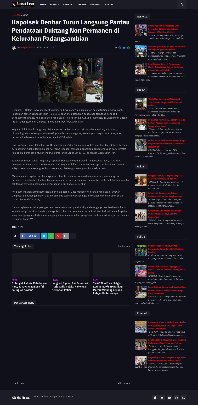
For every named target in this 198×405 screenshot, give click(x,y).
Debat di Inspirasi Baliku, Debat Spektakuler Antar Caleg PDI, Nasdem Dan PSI (165, 249)
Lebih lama (122, 383)
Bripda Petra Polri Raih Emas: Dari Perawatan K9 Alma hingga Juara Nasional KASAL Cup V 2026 (163, 29)
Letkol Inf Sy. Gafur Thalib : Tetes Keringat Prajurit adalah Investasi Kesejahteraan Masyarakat (167, 143)
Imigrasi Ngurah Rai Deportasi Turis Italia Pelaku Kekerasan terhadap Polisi (70, 287)
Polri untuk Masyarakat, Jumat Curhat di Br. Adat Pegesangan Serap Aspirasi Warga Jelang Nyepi (166, 123)
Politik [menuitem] (82, 4)
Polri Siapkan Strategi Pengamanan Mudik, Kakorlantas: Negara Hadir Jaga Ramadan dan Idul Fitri (165, 67)
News (25, 15)
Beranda (16, 15)
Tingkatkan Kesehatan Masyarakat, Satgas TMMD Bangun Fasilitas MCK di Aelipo (165, 102)
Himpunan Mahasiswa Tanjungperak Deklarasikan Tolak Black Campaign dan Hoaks (166, 269)
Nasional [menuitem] (95, 4)
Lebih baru (18, 383)
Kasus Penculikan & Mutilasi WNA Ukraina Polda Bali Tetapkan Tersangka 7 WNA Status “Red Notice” (167, 325)
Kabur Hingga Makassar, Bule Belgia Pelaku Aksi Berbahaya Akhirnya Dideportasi (164, 214)
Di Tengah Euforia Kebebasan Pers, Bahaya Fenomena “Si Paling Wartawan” (29, 287)
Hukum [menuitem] (109, 4)
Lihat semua (124, 246)
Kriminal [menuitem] (68, 4)
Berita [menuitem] (53, 4)
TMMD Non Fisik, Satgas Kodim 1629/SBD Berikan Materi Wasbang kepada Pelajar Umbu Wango (108, 288)
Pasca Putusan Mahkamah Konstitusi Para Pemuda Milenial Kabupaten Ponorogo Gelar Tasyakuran (167, 290)
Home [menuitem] (43, 4)
